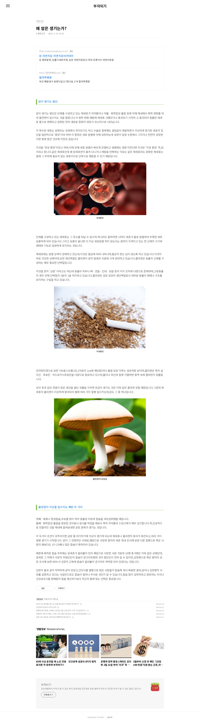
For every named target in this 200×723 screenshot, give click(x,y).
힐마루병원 (45, 77)
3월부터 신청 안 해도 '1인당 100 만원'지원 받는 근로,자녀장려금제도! (62, 613)
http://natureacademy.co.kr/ (53, 51)
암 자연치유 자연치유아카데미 (56, 56)
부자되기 (100, 6)
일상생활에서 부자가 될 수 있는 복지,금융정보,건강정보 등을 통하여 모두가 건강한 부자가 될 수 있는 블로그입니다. (91, 688)
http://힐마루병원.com (50, 73)
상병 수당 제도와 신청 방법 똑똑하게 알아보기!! (53, 617)
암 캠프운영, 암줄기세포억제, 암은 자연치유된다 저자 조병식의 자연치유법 (76, 59)
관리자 (109, 717)
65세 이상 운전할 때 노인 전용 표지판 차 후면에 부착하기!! (57, 604)
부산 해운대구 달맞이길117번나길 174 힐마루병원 (64, 81)
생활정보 (39, 599)
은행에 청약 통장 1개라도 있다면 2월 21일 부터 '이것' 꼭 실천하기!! (61, 610)
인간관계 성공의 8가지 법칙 (46, 607)
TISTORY (100, 717)
